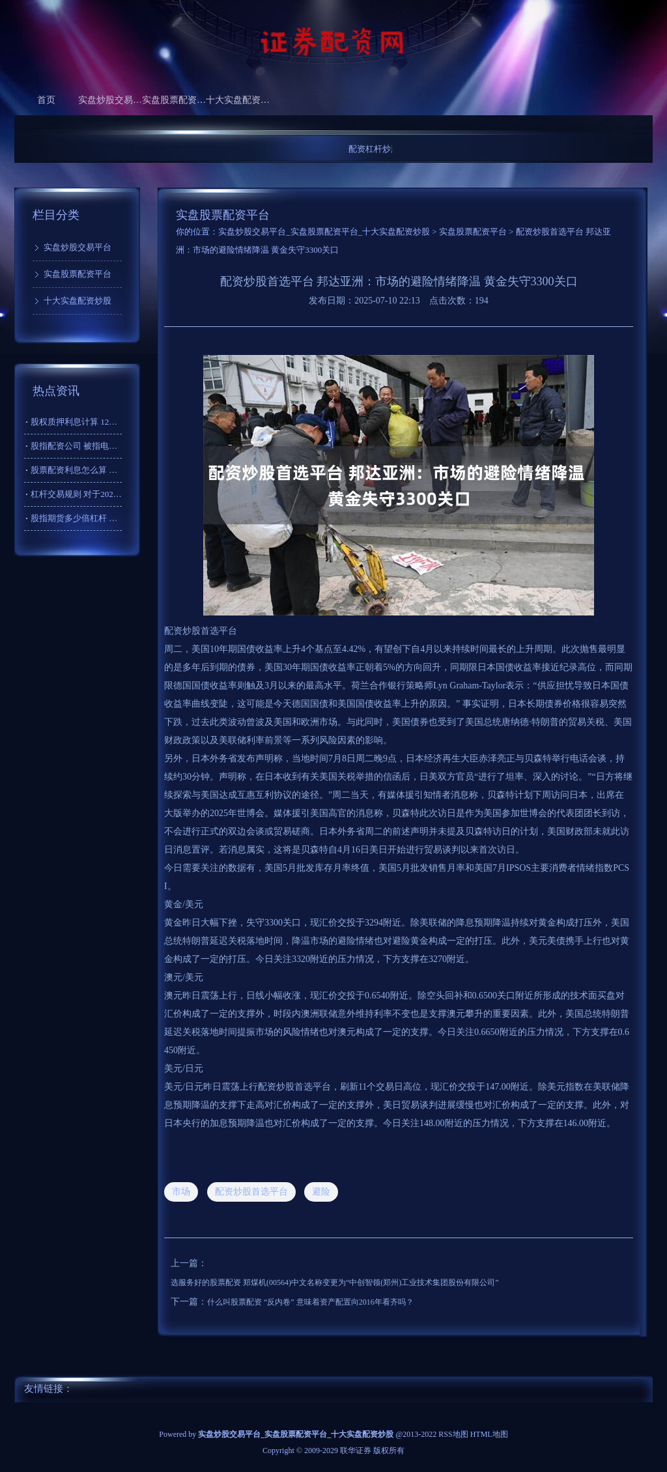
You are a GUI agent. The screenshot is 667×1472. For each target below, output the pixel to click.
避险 (321, 1191)
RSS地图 (453, 1434)
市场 (181, 1191)
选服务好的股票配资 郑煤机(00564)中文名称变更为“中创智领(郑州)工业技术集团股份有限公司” (335, 1282)
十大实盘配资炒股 (238, 100)
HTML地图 (489, 1434)
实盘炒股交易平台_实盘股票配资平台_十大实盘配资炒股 (324, 231)
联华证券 (355, 1450)
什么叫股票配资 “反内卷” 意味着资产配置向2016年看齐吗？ (310, 1302)
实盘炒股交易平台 (110, 100)
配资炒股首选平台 (251, 1191)
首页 (46, 100)
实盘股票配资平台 (174, 100)
